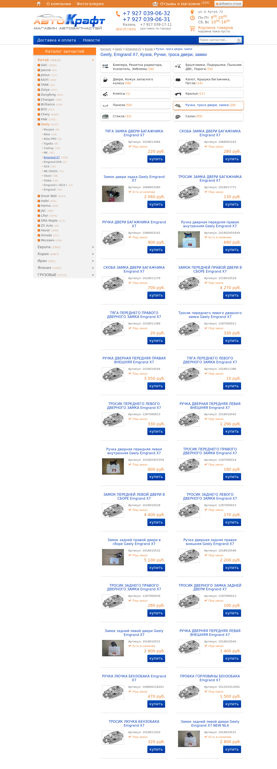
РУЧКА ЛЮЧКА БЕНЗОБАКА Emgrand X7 (134, 678)
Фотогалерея (90, 4)
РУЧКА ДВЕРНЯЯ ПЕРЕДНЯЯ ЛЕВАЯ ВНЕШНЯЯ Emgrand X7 (209, 633)
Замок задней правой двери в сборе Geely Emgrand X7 (134, 542)
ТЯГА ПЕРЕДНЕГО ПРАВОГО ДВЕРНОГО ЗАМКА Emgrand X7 (134, 315)
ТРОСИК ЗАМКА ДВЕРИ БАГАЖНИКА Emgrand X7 (210, 179)
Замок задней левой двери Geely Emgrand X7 (134, 633)
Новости (91, 40)
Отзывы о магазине (180, 3)
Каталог (106, 49)
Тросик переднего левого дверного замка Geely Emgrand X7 (210, 315)
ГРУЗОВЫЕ (52, 275)
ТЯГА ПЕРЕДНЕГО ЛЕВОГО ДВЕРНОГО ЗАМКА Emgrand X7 (210, 360)
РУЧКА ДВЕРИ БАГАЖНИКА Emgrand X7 (134, 224)
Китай (49, 60)
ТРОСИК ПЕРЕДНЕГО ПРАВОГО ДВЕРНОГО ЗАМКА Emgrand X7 (210, 451)
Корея (48, 254)
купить (156, 159)
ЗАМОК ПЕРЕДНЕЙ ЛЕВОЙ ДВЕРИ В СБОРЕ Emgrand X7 (134, 496)
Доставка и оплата (56, 40)
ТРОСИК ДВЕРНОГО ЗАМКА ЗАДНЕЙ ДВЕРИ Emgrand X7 (210, 587)
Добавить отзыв (230, 3)
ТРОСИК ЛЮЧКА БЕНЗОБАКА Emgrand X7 (134, 724)
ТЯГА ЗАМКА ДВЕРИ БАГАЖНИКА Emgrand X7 (134, 133)
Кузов (149, 49)
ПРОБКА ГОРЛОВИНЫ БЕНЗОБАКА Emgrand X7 (210, 678)
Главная (38, 4)
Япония (49, 268)
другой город (126, 28)
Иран (46, 261)
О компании (59, 4)
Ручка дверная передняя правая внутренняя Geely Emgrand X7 (210, 224)
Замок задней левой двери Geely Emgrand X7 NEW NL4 (210, 724)
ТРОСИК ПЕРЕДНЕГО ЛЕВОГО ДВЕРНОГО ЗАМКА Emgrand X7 (134, 406)
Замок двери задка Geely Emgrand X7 (134, 179)
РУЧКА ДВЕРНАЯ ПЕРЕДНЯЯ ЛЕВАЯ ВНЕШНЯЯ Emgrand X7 (210, 406)
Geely (118, 49)
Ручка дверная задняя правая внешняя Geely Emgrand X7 (210, 542)
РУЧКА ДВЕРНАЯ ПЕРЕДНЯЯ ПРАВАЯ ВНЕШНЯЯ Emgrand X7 (134, 360)
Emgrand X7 (134, 49)
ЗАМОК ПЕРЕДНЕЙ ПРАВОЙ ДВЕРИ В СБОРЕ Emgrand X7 (210, 269)
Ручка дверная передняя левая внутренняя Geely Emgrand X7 (134, 451)
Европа (49, 247)
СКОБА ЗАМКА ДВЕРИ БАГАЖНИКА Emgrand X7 (210, 133)
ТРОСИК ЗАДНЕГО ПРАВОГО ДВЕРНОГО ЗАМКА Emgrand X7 (134, 587)
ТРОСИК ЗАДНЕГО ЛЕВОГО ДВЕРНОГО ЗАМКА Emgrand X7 (210, 496)
